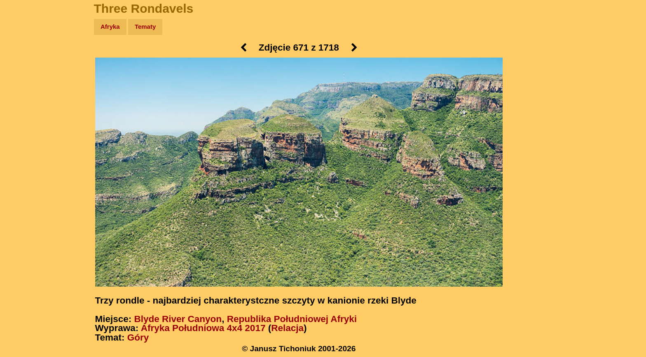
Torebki (25, 169)
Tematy (145, 26)
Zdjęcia (24, 74)
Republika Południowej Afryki (292, 319)
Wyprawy (27, 58)
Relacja (287, 328)
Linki (21, 153)
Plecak (24, 137)
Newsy (24, 90)
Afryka (110, 26)
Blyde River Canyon (178, 319)
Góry (138, 337)
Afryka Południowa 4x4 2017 (203, 328)
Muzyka (25, 121)
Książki (24, 106)
